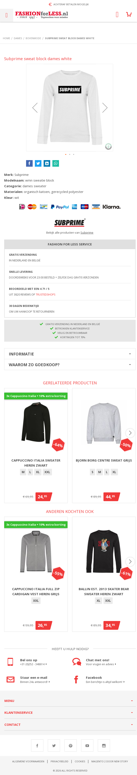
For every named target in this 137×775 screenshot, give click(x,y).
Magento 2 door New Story (109, 761)
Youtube (87, 745)
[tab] (70, 353)
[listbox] (36, 473)
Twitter (54, 745)
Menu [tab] (9, 700)
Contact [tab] (12, 724)
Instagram (104, 745)
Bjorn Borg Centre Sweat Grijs (104, 460)
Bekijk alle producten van (69, 232)
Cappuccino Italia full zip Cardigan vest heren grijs (36, 591)
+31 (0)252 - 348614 (34, 664)
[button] (35, 107)
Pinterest (70, 745)
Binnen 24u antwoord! (35, 682)
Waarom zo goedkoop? (34, 364)
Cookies (80, 761)
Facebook (37, 745)
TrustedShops (45, 294)
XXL (47, 472)
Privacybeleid (59, 761)
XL (38, 472)
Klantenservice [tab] (18, 712)
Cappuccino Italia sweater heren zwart (35, 462)
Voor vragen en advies (101, 664)
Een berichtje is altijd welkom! (106, 682)
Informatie (21, 354)
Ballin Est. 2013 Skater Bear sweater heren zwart (104, 591)
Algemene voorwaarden (28, 761)
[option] (23, 472)
